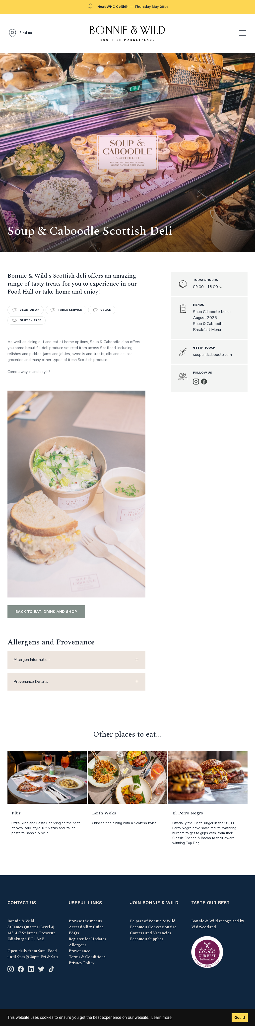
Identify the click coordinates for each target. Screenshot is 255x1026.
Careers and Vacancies (150, 933)
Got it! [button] (239, 1018)
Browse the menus (85, 921)
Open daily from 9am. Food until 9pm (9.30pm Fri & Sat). (33, 954)
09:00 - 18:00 (208, 287)
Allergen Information (76, 659)
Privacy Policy (81, 963)
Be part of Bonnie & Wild (152, 921)
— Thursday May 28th (132, 6)
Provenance (79, 951)
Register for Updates (87, 939)
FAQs (74, 933)
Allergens (77, 945)
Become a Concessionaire (153, 927)
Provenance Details (76, 681)
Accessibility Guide (86, 927)
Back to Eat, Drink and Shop (46, 611)
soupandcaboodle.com (212, 354)
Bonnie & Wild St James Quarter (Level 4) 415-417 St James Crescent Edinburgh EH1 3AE (31, 930)
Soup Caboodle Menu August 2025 (212, 314)
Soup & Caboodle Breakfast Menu (208, 326)
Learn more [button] (161, 1017)
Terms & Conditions (87, 957)
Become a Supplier (146, 939)
